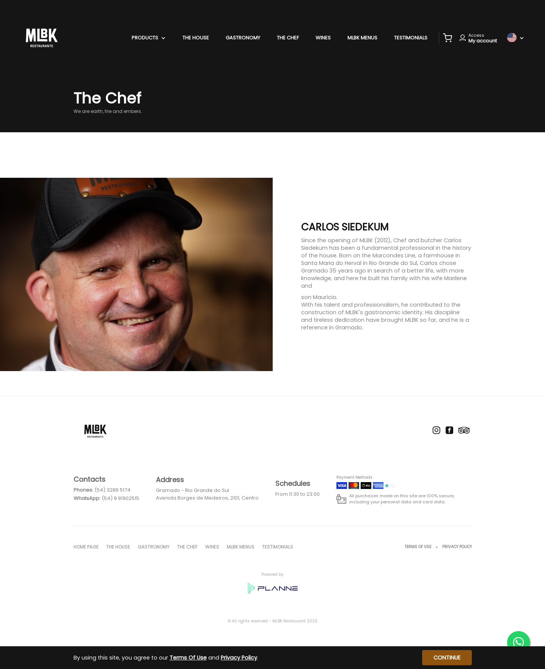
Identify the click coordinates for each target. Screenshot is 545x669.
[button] (447, 37)
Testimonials (410, 37)
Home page (86, 547)
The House (195, 37)
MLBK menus (362, 37)
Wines (323, 37)
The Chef (288, 37)
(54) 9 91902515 (120, 498)
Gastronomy (243, 37)
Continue (446, 657)
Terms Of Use (418, 547)
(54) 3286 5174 (112, 490)
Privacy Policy (457, 547)
